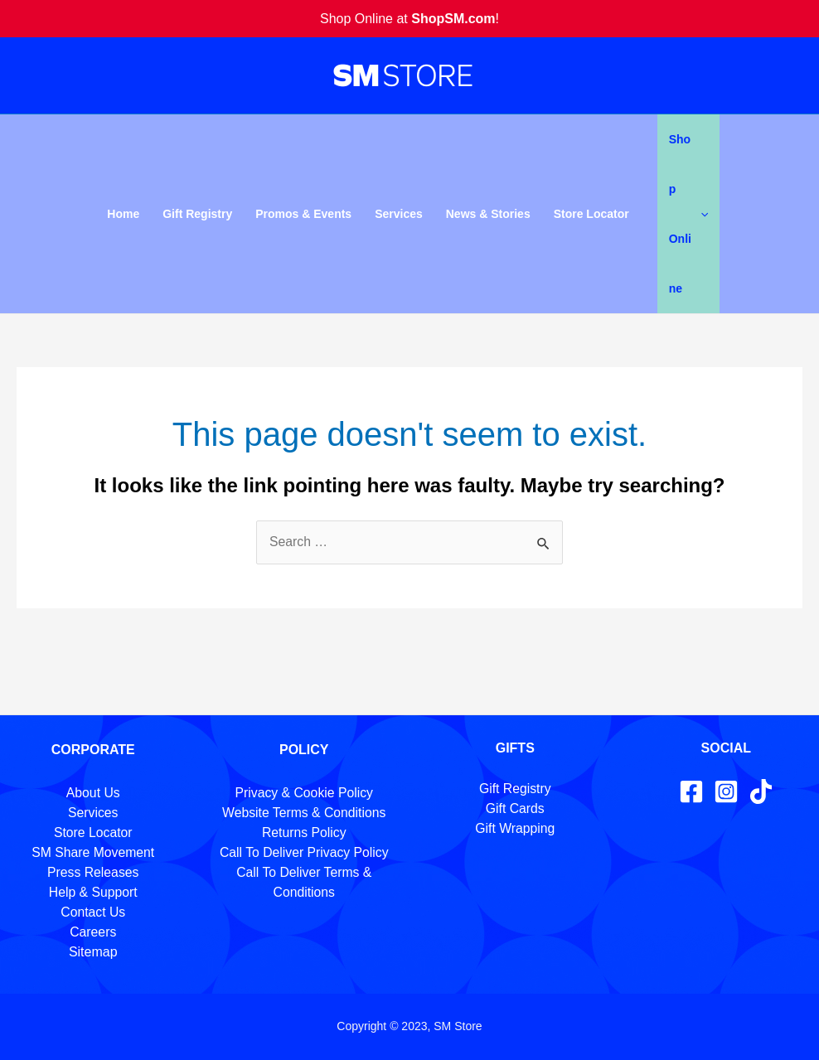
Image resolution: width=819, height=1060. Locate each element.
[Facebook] (691, 791)
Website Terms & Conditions (304, 813)
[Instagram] (726, 791)
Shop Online (688, 214)
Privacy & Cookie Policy (304, 793)
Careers (93, 932)
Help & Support (93, 892)
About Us (92, 793)
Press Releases (92, 872)
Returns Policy (303, 832)
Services (399, 213)
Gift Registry (197, 213)
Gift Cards (515, 808)
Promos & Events (303, 213)
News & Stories (488, 213)
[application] (700, 214)
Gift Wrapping (514, 828)
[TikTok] (761, 791)
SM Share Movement (93, 852)
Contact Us (93, 912)
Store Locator (591, 213)
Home (123, 213)
